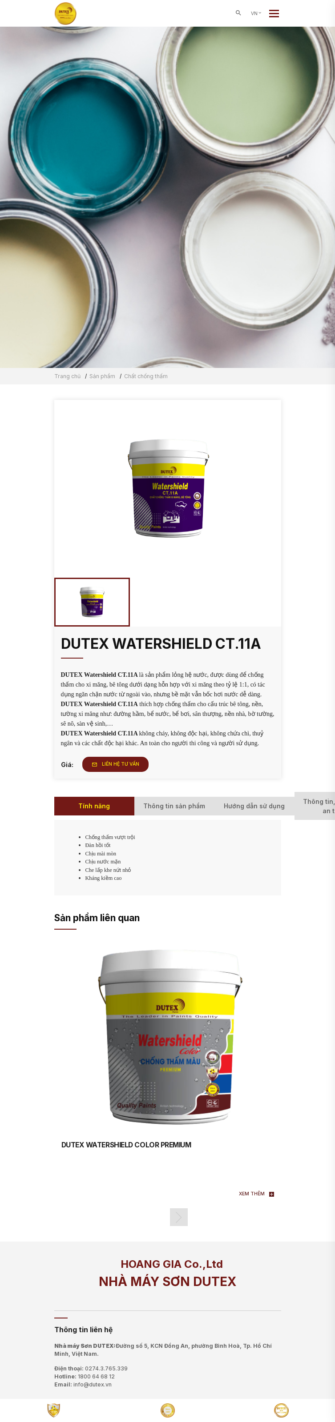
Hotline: (84, 1377)
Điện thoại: (91, 1369)
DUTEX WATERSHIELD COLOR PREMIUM (126, 1145)
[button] (179, 1217)
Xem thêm (256, 1194)
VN (256, 13)
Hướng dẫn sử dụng (254, 806)
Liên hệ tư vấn (115, 764)
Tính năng (94, 806)
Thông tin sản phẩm (174, 806)
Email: (83, 1385)
